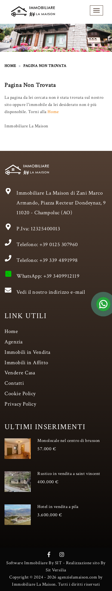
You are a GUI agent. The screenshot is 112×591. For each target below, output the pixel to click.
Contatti (14, 383)
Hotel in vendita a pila (58, 506)
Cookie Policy (20, 393)
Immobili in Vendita (27, 352)
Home (53, 112)
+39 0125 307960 (58, 244)
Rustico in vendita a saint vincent (68, 473)
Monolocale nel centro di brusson (68, 440)
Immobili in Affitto (26, 362)
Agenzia (13, 341)
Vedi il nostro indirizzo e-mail (50, 292)
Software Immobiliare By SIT (34, 563)
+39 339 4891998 (58, 260)
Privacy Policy (20, 404)
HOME (10, 65)
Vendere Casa (19, 372)
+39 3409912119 (61, 276)
